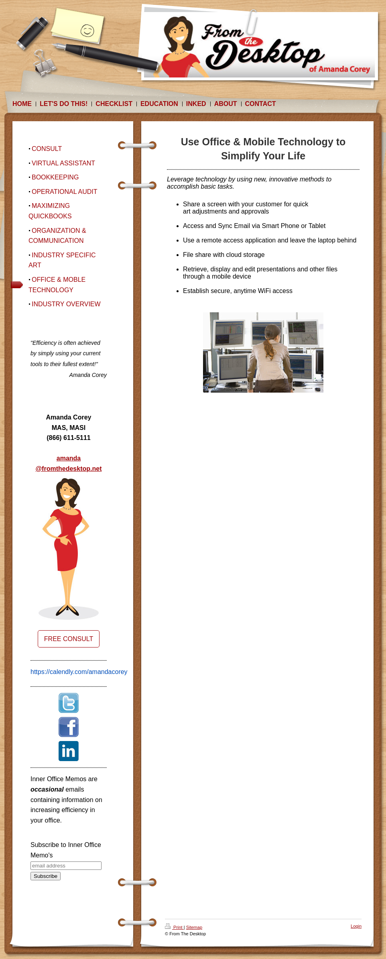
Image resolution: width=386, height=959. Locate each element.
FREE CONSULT (68, 638)
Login (356, 926)
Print (174, 927)
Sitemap (194, 927)
